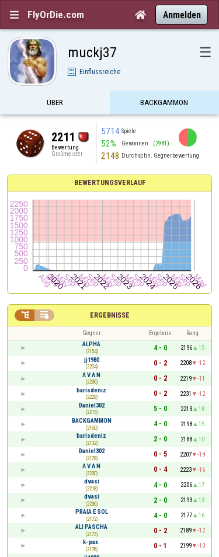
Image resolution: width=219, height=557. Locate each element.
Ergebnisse (110, 315)
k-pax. (91, 542)
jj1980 (91, 360)
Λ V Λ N (91, 375)
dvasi (91, 481)
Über (55, 103)
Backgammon (164, 103)
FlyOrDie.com (55, 14)
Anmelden (182, 14)
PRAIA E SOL (91, 512)
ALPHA (91, 344)
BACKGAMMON (92, 420)
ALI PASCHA (91, 527)
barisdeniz (91, 390)
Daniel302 (92, 405)
